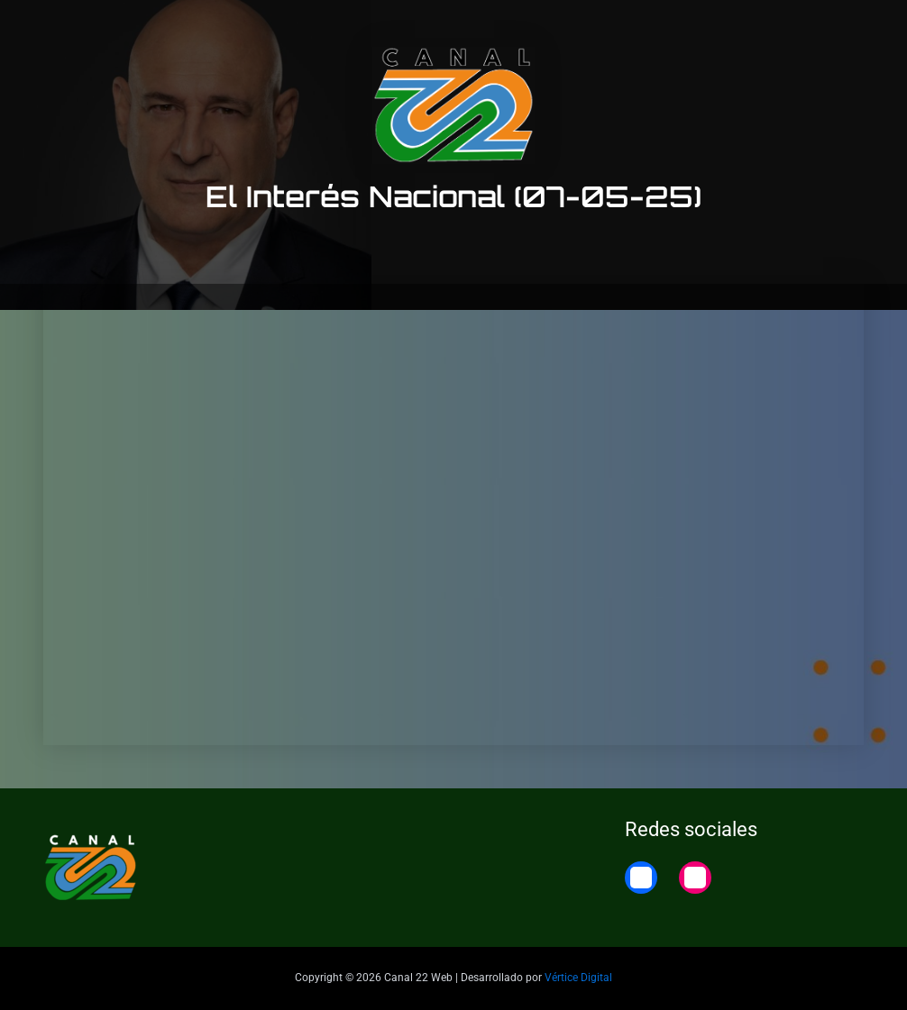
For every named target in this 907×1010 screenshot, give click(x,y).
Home (856, 29)
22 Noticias (772, 29)
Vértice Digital (578, 977)
